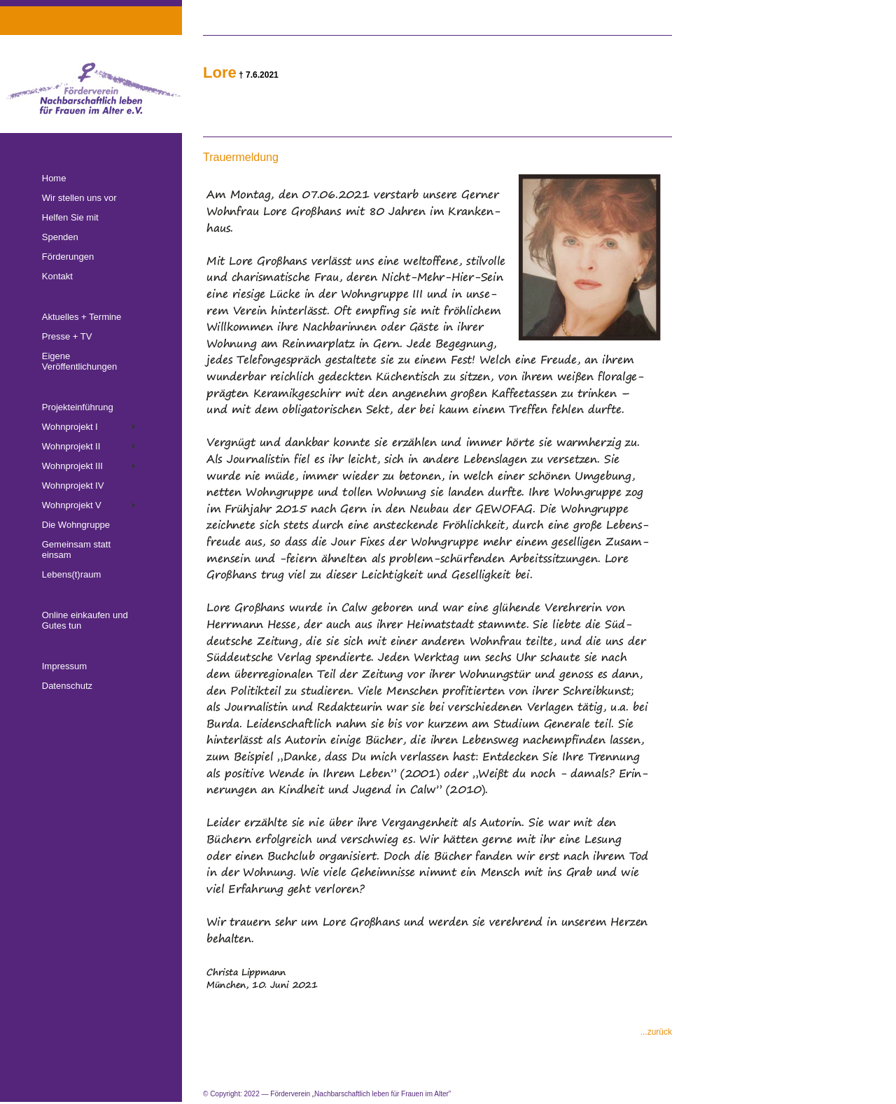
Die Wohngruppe (76, 524)
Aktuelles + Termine (82, 317)
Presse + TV (67, 336)
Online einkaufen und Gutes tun (85, 620)
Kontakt (57, 276)
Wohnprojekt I (70, 426)
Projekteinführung (77, 407)
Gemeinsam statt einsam (76, 549)
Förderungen (68, 256)
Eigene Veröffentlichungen (79, 361)
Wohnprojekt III (72, 466)
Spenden (60, 237)
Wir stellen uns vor (79, 198)
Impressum (64, 666)
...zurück (656, 1032)
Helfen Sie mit (70, 217)
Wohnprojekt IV (73, 485)
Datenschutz (67, 685)
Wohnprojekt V (72, 505)
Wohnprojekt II (71, 446)
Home (54, 178)
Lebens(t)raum (72, 574)
